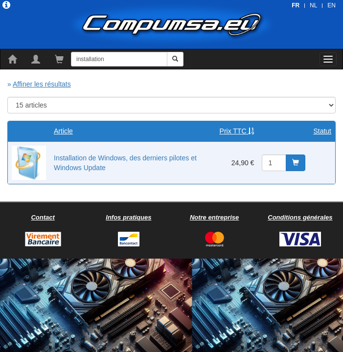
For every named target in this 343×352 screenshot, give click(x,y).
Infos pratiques (128, 217)
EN (331, 5)
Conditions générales (300, 217)
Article (63, 131)
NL (313, 5)
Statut (322, 131)
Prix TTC (237, 131)
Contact (42, 217)
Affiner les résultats (42, 84)
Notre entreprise (214, 217)
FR (295, 5)
